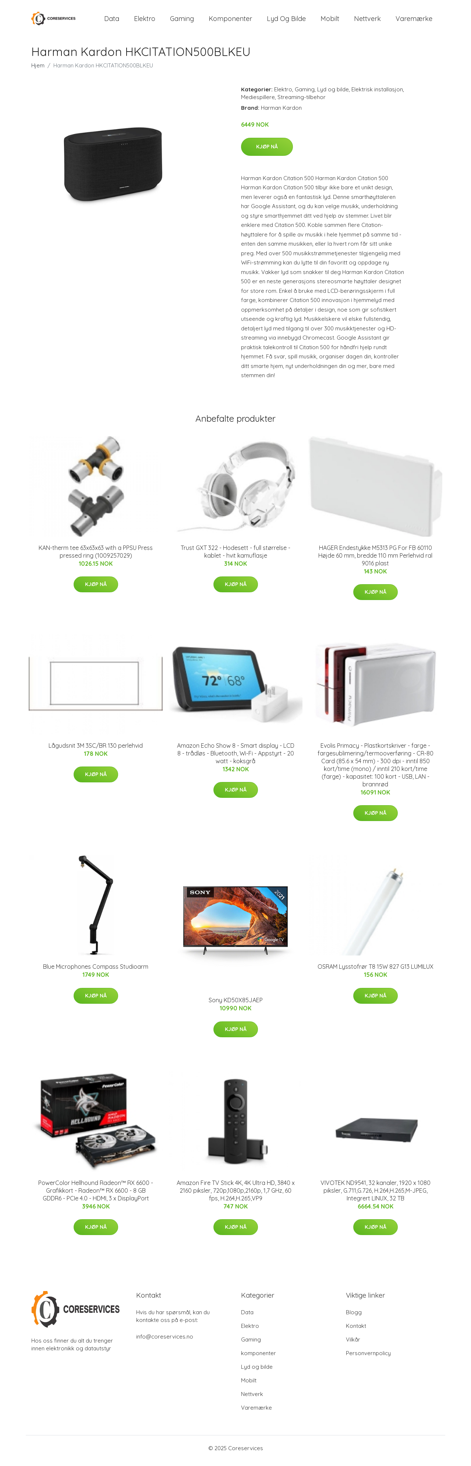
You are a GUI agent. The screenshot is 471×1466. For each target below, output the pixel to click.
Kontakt (356, 1331)
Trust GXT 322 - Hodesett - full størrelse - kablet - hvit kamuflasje (235, 556)
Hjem (38, 70)
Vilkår (353, 1344)
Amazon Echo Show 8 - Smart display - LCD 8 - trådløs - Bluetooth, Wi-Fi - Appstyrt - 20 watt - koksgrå (235, 758)
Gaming (182, 21)
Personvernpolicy (368, 1358)
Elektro (144, 21)
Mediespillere (258, 102)
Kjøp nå (267, 151)
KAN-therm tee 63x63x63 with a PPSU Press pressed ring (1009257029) (96, 556)
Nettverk (367, 21)
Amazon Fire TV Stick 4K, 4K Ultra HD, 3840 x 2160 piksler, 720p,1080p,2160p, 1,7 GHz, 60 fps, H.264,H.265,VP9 (236, 1195)
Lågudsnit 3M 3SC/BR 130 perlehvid (96, 750)
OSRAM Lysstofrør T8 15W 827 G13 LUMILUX (375, 971)
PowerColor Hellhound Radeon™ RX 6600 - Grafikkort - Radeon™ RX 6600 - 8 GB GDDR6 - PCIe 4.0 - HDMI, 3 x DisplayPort (95, 1195)
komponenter (230, 21)
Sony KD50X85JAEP (236, 1005)
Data (111, 21)
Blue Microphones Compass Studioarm (95, 971)
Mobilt (330, 21)
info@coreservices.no (164, 1341)
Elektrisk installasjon (377, 94)
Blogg (354, 1317)
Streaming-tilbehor (301, 102)
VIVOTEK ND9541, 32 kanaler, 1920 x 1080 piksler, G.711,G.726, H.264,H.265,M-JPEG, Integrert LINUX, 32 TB (376, 1195)
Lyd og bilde (286, 21)
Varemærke (414, 21)
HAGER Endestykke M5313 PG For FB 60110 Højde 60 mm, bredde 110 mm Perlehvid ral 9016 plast (375, 560)
